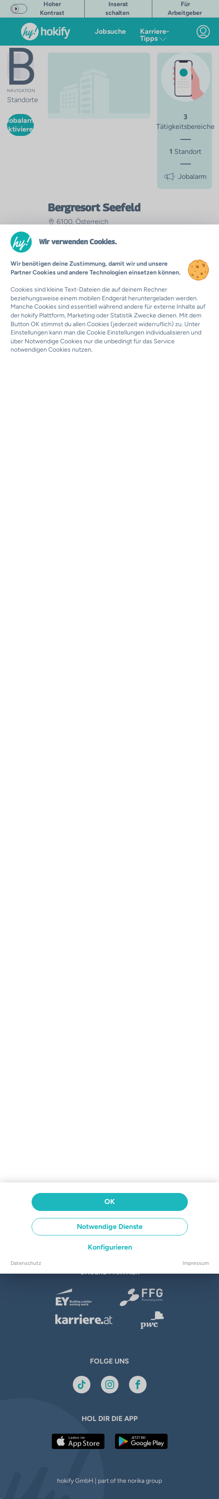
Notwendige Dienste (110, 1226)
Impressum (196, 1263)
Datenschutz (26, 1263)
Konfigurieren (110, 1247)
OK (109, 1201)
